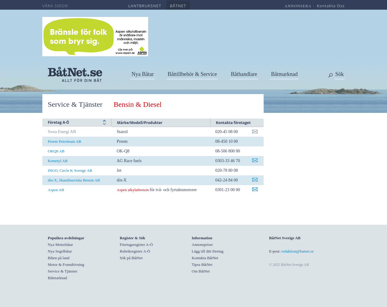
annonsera (298, 6)
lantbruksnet (144, 5)
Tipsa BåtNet (202, 264)
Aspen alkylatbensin (133, 190)
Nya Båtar (143, 74)
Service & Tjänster (75, 104)
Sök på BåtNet (131, 258)
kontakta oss (331, 5)
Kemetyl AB (57, 160)
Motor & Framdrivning (66, 264)
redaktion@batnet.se (297, 251)
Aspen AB (56, 190)
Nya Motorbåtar (60, 244)
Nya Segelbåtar (60, 251)
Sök (339, 74)
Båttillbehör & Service (192, 74)
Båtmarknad (284, 74)
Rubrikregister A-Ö (135, 251)
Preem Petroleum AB (64, 141)
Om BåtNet (201, 271)
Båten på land (58, 258)
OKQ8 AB (56, 151)
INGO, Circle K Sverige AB (70, 170)
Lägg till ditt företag (207, 251)
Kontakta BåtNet (205, 258)
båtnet (178, 5)
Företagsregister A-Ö (136, 244)
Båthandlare (244, 74)
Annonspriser (202, 244)
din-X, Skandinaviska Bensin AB (74, 180)
